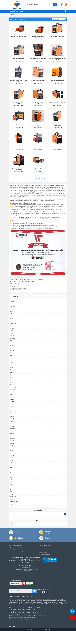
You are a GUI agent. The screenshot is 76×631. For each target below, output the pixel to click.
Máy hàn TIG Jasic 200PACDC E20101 (18, 103)
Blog (14, 626)
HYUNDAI (12, 438)
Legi (11, 313)
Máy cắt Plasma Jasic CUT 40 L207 (57, 102)
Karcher (12, 494)
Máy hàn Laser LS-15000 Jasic (18, 36)
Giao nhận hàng (43, 552)
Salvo (11, 382)
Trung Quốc (13, 523)
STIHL (11, 357)
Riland (11, 325)
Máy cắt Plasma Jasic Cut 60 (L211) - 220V (57, 124)
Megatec (12, 504)
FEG (11, 409)
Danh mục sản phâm (18, 11)
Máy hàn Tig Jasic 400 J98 (57, 80)
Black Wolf (12, 416)
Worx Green (12, 448)
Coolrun (12, 487)
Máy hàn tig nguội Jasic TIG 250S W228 (18, 81)
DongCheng (12, 428)
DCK (11, 467)
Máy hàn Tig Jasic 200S (19, 58)
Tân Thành (12, 306)
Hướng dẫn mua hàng (44, 550)
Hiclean (11, 491)
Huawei (11, 404)
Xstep (11, 421)
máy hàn (21, 188)
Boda (11, 474)
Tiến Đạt (12, 335)
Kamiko (11, 470)
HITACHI (12, 350)
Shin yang (12, 399)
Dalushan (12, 433)
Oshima (11, 316)
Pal (10, 379)
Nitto (11, 384)
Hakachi (12, 443)
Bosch (11, 308)
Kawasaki (12, 413)
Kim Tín (11, 479)
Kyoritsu (12, 348)
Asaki (11, 355)
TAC (11, 311)
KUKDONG (12, 499)
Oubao (11, 450)
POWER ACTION (14, 501)
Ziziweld (12, 426)
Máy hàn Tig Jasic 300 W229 (38, 80)
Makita (11, 318)
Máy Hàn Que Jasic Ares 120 (19, 124)
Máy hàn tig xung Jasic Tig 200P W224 (57, 59)
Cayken (11, 445)
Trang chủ (11, 14)
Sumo (11, 367)
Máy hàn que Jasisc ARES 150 (18, 146)
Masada (12, 328)
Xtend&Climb (13, 323)
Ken (11, 352)
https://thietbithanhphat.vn (20, 288)
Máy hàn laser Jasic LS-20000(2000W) (38, 37)
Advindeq (12, 301)
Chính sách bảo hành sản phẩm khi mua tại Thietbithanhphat (23, 551)
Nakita (11, 453)
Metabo (11, 333)
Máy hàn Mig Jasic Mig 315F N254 (38, 168)
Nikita (11, 394)
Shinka (11, 462)
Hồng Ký (12, 374)
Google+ (11, 626)
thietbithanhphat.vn (37, 629)
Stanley (11, 330)
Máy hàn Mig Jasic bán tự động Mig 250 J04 (18, 168)
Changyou (12, 431)
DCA (11, 477)
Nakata (11, 436)
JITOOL (11, 489)
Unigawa (12, 369)
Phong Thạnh (13, 418)
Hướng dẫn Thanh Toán (45, 554)
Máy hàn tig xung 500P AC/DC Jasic (38, 124)
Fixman (11, 460)
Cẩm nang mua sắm (44, 547)
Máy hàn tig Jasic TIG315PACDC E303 (38, 103)
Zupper (11, 484)
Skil (11, 411)
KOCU (11, 396)
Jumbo (11, 365)
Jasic (17, 14)
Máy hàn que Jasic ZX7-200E (57, 146)
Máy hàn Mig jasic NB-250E (38, 146)
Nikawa (11, 392)
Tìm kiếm (55, 4)
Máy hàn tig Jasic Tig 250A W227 (38, 58)
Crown (11, 362)
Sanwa (11, 343)
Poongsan (12, 389)
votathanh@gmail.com (27, 565)
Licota (11, 360)
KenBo (11, 457)
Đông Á (11, 472)
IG (10, 465)
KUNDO (12, 455)
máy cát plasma (27, 188)
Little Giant (12, 338)
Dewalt (11, 340)
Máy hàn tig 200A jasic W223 (57, 36)
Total (11, 423)
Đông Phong (13, 387)
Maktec (11, 321)
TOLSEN (12, 440)
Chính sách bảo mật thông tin (16, 547)
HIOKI (11, 345)
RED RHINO (13, 496)
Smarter (12, 401)
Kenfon (11, 304)
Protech (11, 299)
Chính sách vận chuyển (15, 549)
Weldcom (12, 372)
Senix (11, 482)
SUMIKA (12, 406)
